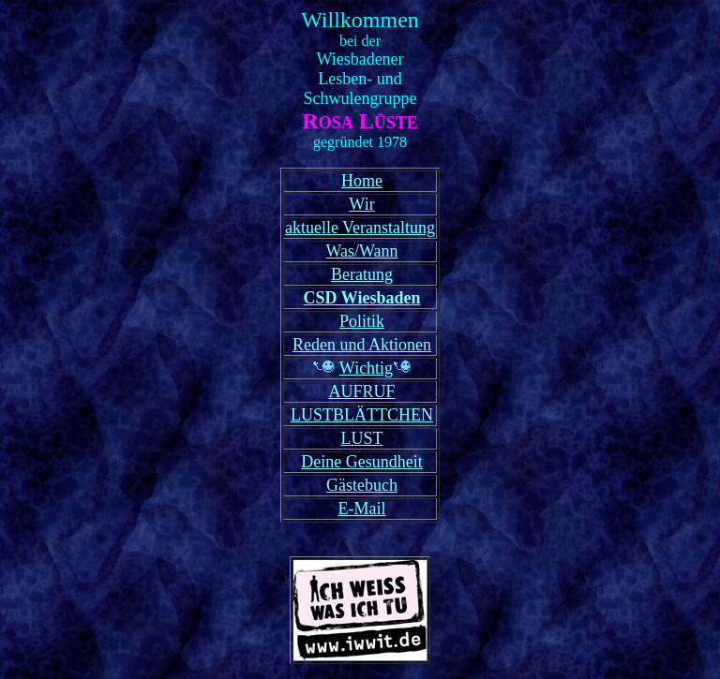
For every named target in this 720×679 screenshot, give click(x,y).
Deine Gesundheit (361, 461)
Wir (361, 204)
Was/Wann (361, 251)
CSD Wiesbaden (362, 297)
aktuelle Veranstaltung (360, 227)
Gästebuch (362, 485)
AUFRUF (361, 391)
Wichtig (366, 368)
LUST (362, 438)
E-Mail (362, 508)
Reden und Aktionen (361, 344)
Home (361, 180)
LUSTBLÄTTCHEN (362, 415)
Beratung (362, 274)
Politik (361, 321)
